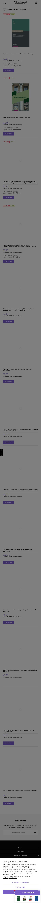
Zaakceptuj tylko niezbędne (20, 882)
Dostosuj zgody (20, 887)
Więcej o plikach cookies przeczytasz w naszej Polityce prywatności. (18, 877)
